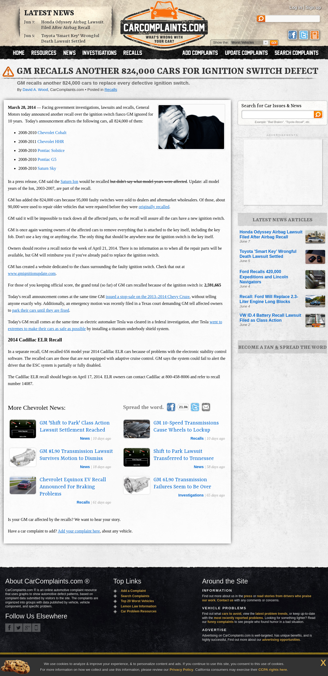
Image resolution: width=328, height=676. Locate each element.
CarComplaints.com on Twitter (18, 627)
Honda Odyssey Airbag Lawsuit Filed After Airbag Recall (72, 25)
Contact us (225, 600)
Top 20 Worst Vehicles (137, 601)
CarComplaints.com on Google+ (27, 627)
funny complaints (221, 622)
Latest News (49, 13)
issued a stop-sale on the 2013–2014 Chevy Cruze (148, 296)
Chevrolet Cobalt (52, 132)
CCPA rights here (272, 670)
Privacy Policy (181, 670)
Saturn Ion (69, 181)
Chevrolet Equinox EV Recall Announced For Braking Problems (73, 487)
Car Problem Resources (138, 611)
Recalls (110, 90)
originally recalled (154, 206)
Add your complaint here (79, 531)
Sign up (313, 7)
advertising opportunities (281, 640)
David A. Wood (35, 90)
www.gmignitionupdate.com (32, 273)
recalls (197, 438)
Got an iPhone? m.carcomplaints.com (36, 627)
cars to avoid (231, 614)
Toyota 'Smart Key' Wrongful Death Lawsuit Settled (70, 38)
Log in (295, 7)
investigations (191, 495)
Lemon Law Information (138, 606)
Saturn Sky (47, 168)
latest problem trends (272, 614)
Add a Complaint (133, 591)
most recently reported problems (238, 618)
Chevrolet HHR (51, 141)
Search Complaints (135, 596)
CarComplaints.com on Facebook (9, 627)
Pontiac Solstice (51, 150)
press (248, 596)
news (85, 438)
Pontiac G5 (47, 159)
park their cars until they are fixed (40, 310)
